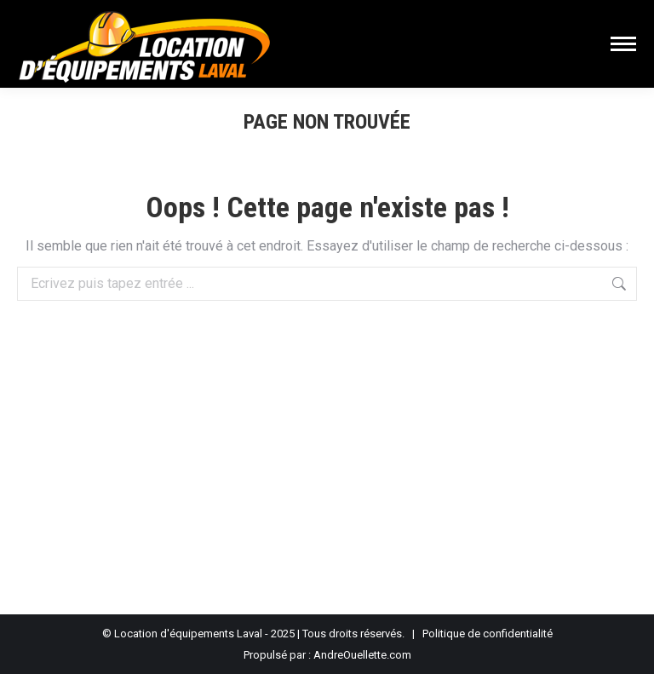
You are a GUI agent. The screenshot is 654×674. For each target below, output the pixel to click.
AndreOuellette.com (362, 654)
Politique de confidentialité (487, 633)
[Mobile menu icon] (623, 44)
